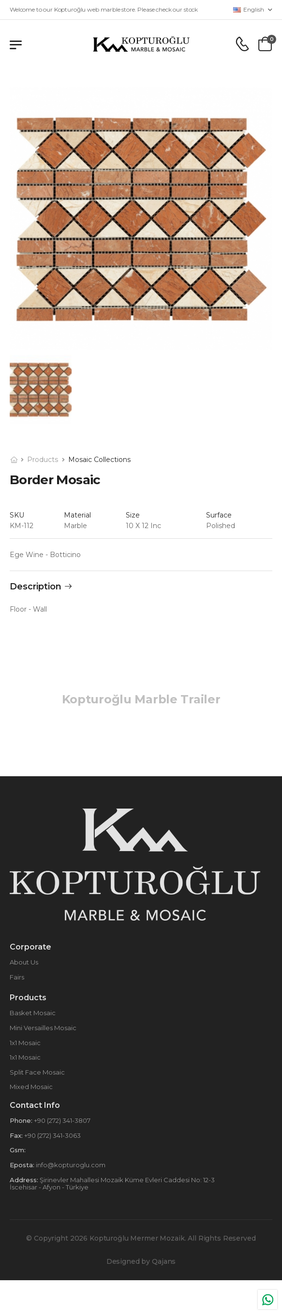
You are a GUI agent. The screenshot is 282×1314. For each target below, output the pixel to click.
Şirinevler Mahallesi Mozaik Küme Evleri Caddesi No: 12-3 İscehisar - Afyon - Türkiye (112, 1183)
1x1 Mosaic (25, 1043)
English (248, 9)
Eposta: (22, 1165)
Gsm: (18, 1150)
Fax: (16, 1135)
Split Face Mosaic (37, 1072)
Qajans (164, 1261)
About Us (24, 962)
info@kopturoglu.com (69, 1165)
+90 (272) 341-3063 (52, 1135)
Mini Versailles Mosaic (43, 1028)
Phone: (21, 1120)
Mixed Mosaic (31, 1086)
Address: (24, 1180)
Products (42, 459)
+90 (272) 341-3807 (61, 1120)
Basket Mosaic (33, 1013)
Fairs (17, 977)
